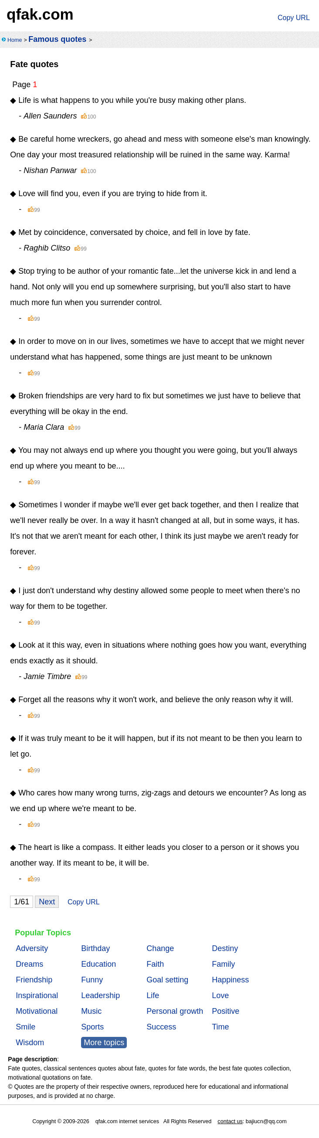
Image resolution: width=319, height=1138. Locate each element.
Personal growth (174, 1011)
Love (220, 995)
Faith (155, 964)
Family (223, 964)
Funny (92, 979)
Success (161, 1027)
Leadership (100, 995)
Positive (225, 1011)
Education (98, 964)
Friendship (34, 979)
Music (91, 1011)
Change (160, 948)
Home (14, 40)
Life (152, 995)
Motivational (37, 1011)
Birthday (95, 948)
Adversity (32, 948)
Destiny (225, 948)
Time (220, 1027)
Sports (92, 1027)
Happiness (230, 979)
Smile (25, 1027)
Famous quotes (57, 39)
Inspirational (37, 995)
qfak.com (40, 14)
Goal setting (167, 979)
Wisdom (30, 1042)
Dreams (29, 964)
